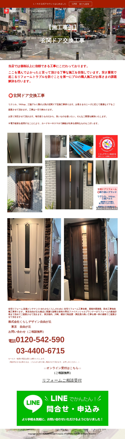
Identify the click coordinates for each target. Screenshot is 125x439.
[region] (62, 4)
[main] (62, 34)
